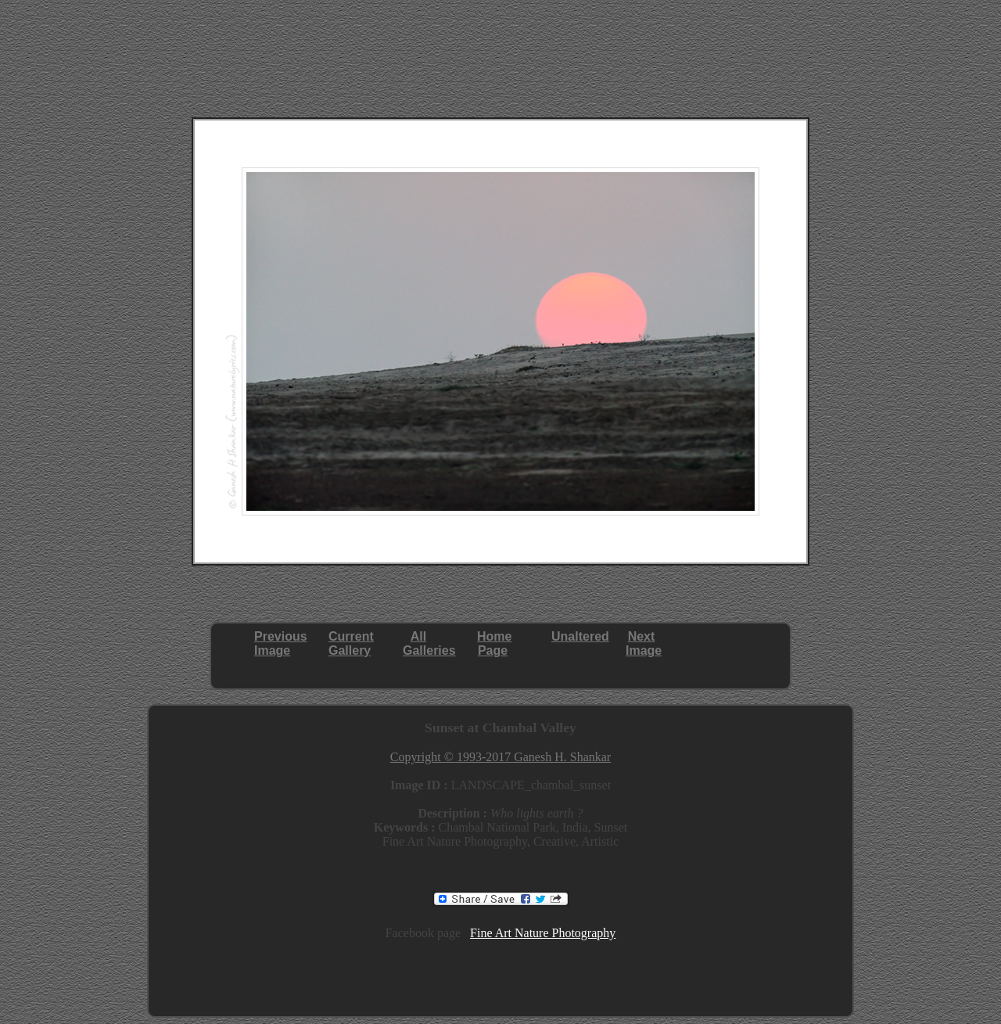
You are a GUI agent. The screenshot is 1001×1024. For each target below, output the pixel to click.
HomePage (494, 643)
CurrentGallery (351, 643)
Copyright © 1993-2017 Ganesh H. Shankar (500, 757)
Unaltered (580, 636)
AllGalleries (429, 643)
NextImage (644, 643)
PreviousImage (280, 643)
